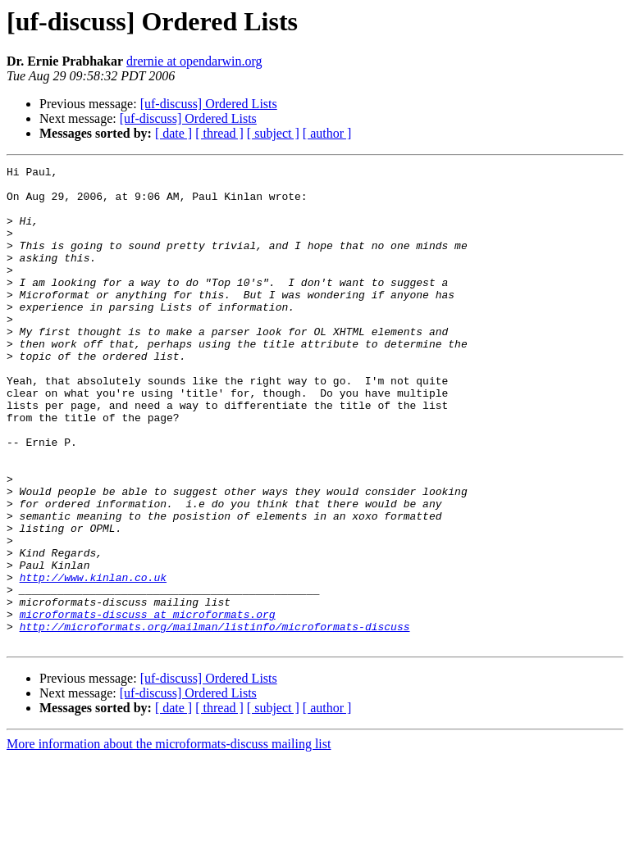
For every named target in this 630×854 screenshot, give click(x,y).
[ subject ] (273, 133)
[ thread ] (219, 133)
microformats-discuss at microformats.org (148, 704)
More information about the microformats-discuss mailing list (169, 840)
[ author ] (327, 133)
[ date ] (173, 133)
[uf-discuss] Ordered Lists (208, 104)
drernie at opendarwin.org (194, 61)
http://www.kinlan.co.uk (93, 660)
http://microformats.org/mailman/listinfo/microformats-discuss (215, 719)
